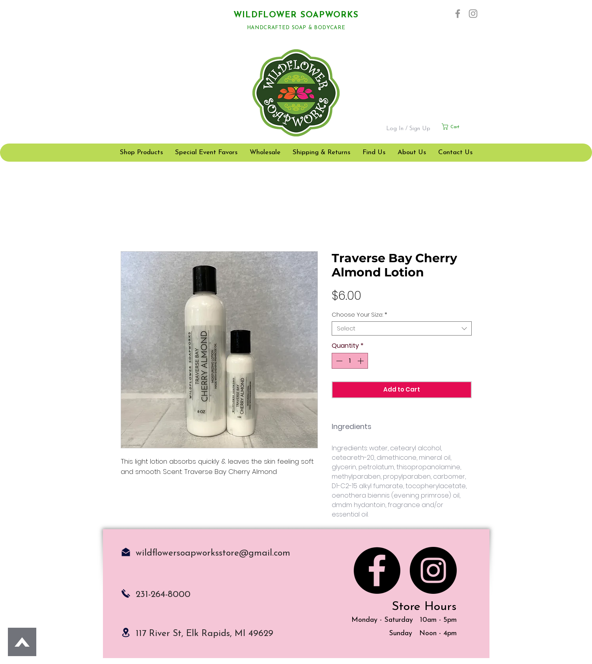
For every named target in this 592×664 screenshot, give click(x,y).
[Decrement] (338, 360)
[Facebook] (457, 13)
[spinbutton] (350, 360)
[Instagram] (473, 13)
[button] (460, 126)
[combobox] (402, 328)
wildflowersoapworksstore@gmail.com (213, 553)
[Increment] (361, 360)
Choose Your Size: (359, 314)
